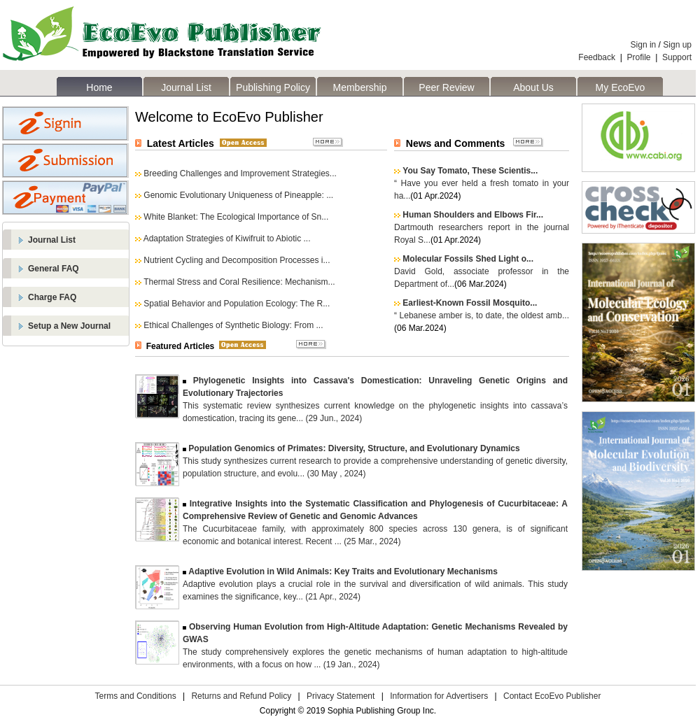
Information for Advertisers (439, 696)
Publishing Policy (273, 87)
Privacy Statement (340, 696)
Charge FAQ (52, 297)
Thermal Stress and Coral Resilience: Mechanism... (239, 282)
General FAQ (53, 269)
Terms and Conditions (135, 696)
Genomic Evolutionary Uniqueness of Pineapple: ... (238, 195)
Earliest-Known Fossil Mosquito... (469, 303)
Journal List (186, 87)
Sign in (644, 45)
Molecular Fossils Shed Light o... (467, 259)
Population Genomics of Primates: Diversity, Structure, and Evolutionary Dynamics (353, 448)
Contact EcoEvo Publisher (552, 696)
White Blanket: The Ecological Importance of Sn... (236, 217)
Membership (359, 87)
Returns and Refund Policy (241, 696)
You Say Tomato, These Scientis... (470, 171)
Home (99, 87)
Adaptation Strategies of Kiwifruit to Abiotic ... (227, 238)
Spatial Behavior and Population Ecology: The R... (237, 303)
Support (677, 57)
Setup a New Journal (69, 326)
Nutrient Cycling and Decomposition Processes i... (237, 260)
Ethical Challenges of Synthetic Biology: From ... (233, 325)
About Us (533, 87)
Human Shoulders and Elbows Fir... (472, 215)
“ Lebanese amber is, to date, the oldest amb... (481, 315)
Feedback (596, 57)
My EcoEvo (620, 87)
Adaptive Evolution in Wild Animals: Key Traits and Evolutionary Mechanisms (343, 571)
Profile (639, 57)
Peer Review (446, 87)
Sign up (677, 45)
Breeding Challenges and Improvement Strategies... (240, 173)
